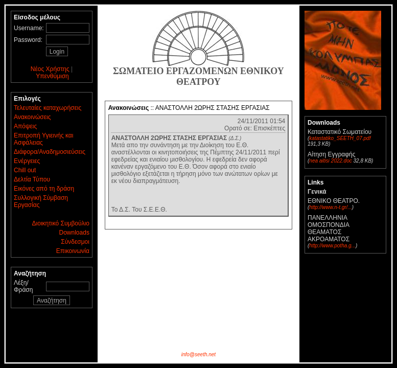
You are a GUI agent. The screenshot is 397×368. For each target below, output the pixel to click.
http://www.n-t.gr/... (330, 207)
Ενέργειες (27, 161)
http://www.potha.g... (332, 245)
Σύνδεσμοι (75, 241)
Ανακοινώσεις (32, 117)
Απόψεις (25, 126)
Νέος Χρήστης (50, 69)
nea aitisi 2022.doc (330, 161)
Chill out (25, 170)
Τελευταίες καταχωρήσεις (47, 107)
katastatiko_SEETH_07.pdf (339, 138)
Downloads (74, 232)
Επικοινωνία (72, 251)
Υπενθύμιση (52, 76)
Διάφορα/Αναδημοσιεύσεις (49, 151)
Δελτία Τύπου (32, 179)
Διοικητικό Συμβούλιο (60, 223)
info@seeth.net (198, 354)
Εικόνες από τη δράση (44, 188)
